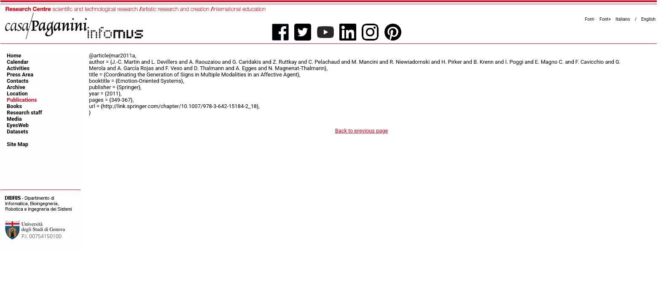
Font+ (605, 19)
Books (14, 106)
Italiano (622, 19)
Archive (16, 87)
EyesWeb (18, 125)
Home (14, 55)
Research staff (24, 112)
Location (17, 93)
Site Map (17, 144)
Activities (18, 68)
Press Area (20, 74)
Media (14, 119)
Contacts (18, 81)
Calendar (17, 62)
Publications (22, 100)
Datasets (17, 131)
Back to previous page (361, 131)
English (648, 19)
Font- (590, 19)
